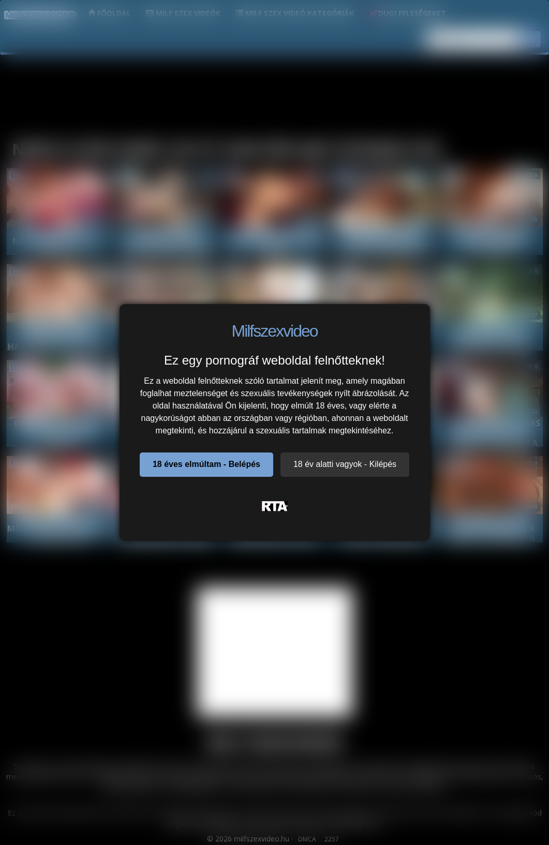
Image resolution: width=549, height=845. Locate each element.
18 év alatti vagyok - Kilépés (344, 464)
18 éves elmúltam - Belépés (206, 464)
